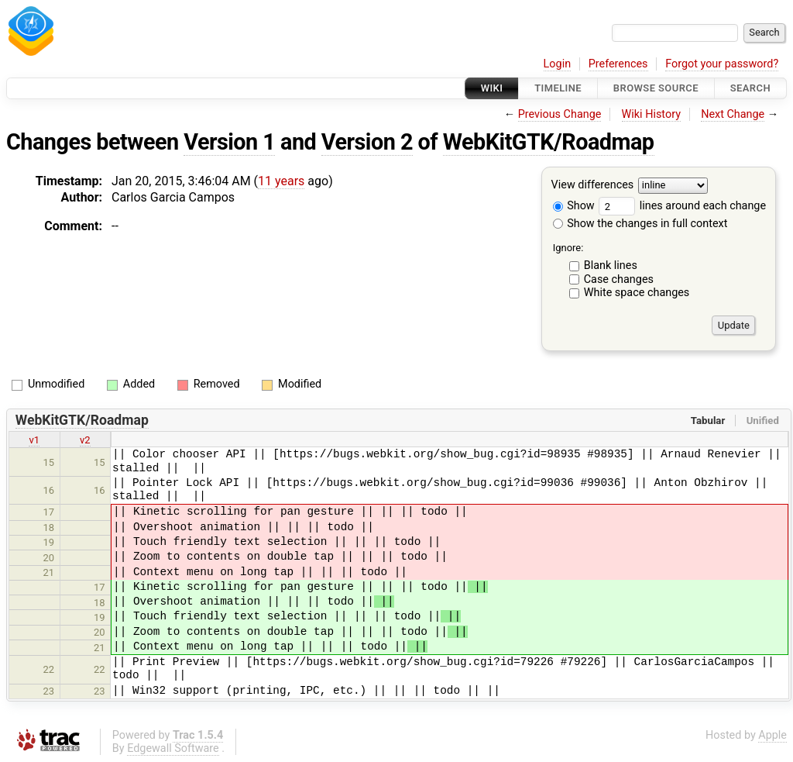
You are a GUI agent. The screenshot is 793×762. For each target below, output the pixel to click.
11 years (281, 181)
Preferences (618, 64)
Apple (772, 735)
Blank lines (610, 265)
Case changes (619, 279)
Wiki (492, 88)
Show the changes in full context (640, 223)
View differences (592, 185)
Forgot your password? (721, 64)
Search (750, 88)
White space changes (637, 292)
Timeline (558, 88)
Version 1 (229, 142)
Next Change (732, 114)
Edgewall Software (173, 748)
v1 (34, 440)
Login (558, 64)
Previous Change (560, 114)
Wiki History (651, 114)
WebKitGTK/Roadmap (548, 142)
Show (574, 205)
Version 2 (367, 142)
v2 (85, 440)
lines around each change (682, 205)
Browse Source (656, 88)
